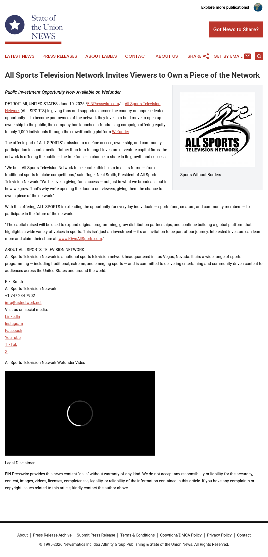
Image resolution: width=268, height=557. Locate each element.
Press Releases (59, 56)
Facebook (13, 330)
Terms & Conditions (137, 535)
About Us (167, 56)
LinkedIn (12, 316)
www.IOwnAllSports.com (80, 238)
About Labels (101, 56)
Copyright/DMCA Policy (181, 535)
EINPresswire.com (103, 103)
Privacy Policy (219, 535)
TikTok (11, 344)
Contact (136, 56)
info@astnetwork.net (23, 302)
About (22, 535)
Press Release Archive (52, 535)
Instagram (14, 323)
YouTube (12, 337)
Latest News (19, 56)
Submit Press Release (96, 535)
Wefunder (120, 131)
